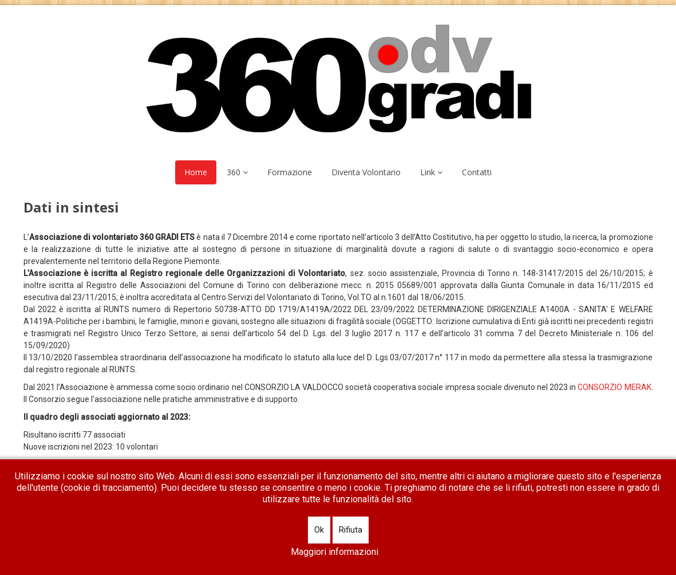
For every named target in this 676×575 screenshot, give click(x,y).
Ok (319, 529)
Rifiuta (350, 529)
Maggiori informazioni (334, 551)
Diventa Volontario (366, 172)
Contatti (477, 172)
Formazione (289, 172)
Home (195, 172)
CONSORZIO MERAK (614, 387)
